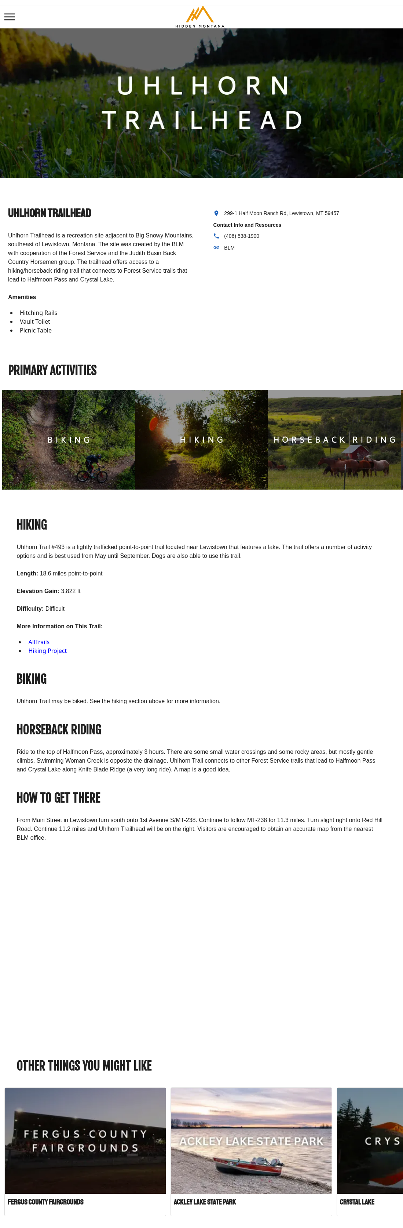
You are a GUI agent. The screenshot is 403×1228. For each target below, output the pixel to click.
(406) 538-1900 (241, 236)
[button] (9, 17)
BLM (229, 248)
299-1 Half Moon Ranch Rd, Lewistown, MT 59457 (281, 213)
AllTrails (39, 642)
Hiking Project (47, 651)
